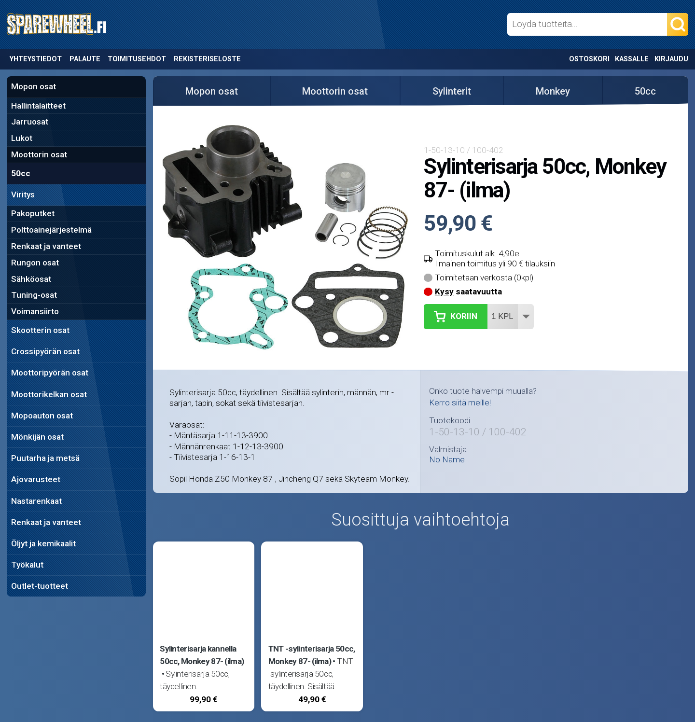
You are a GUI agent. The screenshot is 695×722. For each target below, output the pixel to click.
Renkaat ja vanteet (46, 246)
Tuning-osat (34, 295)
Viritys (23, 194)
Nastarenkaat (36, 501)
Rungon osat (35, 262)
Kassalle (632, 59)
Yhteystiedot (36, 59)
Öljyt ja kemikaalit (43, 543)
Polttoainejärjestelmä (51, 230)
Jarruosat (29, 121)
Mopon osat (33, 86)
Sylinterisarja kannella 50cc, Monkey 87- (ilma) (202, 655)
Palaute (85, 59)
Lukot (21, 138)
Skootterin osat (40, 330)
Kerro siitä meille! (460, 402)
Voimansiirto (35, 311)
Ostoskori (589, 59)
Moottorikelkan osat (49, 394)
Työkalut (27, 564)
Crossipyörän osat (45, 351)
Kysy (444, 291)
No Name (447, 460)
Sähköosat (31, 279)
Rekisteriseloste (207, 59)
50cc (20, 173)
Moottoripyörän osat (49, 372)
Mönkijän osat (37, 437)
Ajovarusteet (35, 479)
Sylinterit (451, 91)
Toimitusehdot (137, 59)
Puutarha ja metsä (45, 458)
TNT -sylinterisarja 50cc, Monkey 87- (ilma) (311, 655)
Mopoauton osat (42, 415)
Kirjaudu (671, 59)
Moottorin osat (39, 154)
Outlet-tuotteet (39, 586)
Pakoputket (33, 213)
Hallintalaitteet (38, 106)
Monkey (553, 91)
